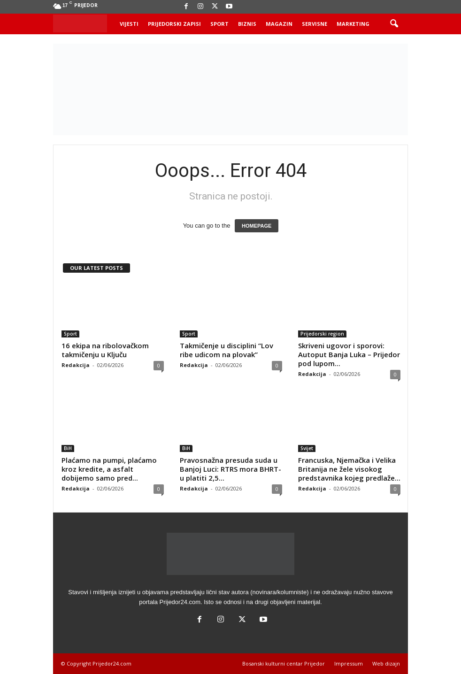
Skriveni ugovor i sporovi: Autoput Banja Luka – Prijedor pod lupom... (349, 354)
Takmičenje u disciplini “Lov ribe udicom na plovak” (226, 350)
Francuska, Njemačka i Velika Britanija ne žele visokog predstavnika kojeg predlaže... (349, 469)
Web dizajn (386, 663)
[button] (394, 24)
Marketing (353, 23)
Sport (219, 23)
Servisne (314, 23)
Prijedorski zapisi (174, 23)
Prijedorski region (322, 333)
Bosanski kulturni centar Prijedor (283, 663)
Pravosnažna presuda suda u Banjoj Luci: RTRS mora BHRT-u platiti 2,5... (230, 469)
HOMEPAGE (256, 226)
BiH (68, 448)
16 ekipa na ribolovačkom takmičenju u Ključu (105, 350)
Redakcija (75, 364)
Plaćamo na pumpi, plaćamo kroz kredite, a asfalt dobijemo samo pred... (109, 469)
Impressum (348, 663)
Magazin (279, 23)
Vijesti (129, 23)
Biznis (247, 23)
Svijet (306, 448)
